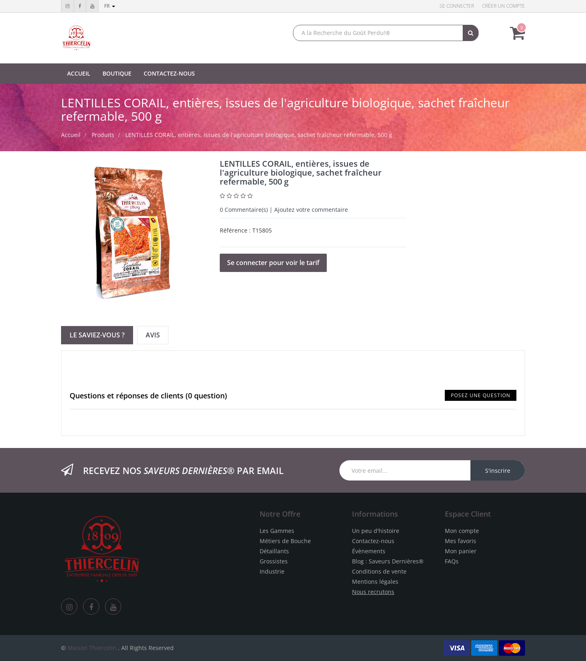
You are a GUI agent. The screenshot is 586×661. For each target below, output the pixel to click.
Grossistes (274, 561)
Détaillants (274, 551)
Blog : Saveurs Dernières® (388, 561)
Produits (103, 135)
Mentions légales (375, 581)
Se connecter (457, 5)
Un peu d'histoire (375, 531)
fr (109, 5)
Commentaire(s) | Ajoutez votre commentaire (284, 209)
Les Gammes (277, 531)
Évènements (368, 551)
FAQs (452, 561)
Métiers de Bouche (285, 541)
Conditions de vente (379, 571)
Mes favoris (460, 541)
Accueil (71, 135)
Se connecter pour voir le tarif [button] (273, 262)
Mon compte (462, 531)
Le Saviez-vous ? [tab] (97, 334)
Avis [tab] (153, 334)
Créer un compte (503, 5)
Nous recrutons (373, 592)
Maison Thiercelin (92, 648)
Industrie (272, 571)
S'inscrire (497, 470)
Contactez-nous (373, 541)
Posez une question (480, 395)
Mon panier (461, 551)
